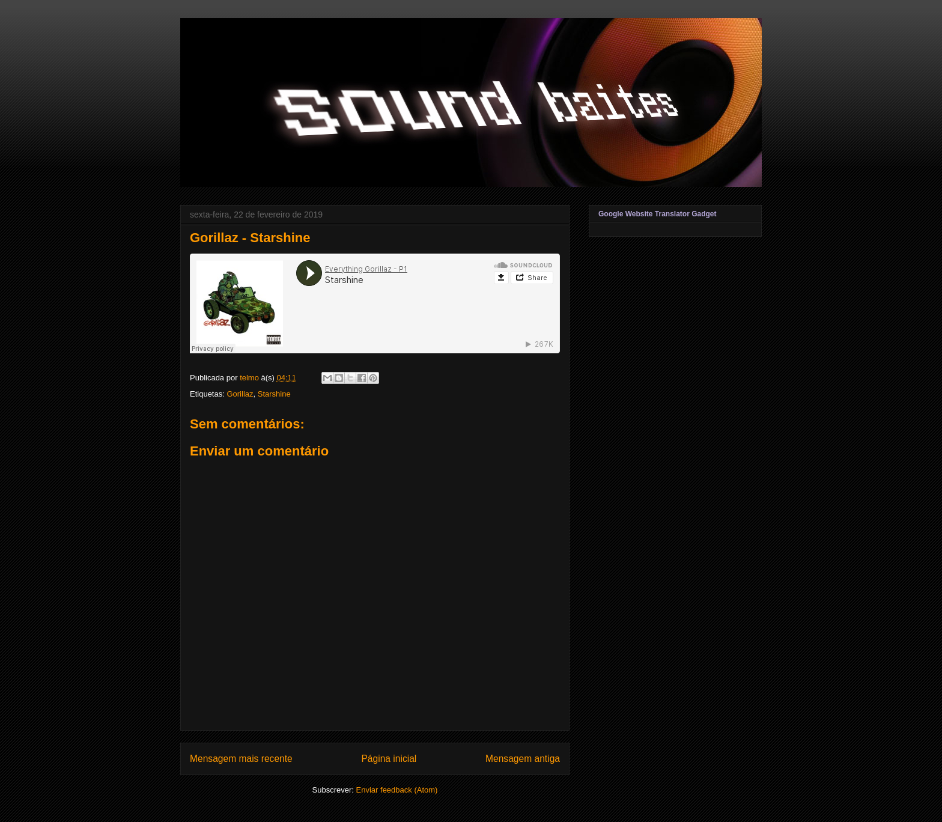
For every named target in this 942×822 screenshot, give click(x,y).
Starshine (274, 393)
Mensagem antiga (522, 759)
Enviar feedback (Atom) (397, 789)
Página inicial (388, 759)
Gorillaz (239, 393)
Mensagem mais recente (241, 759)
